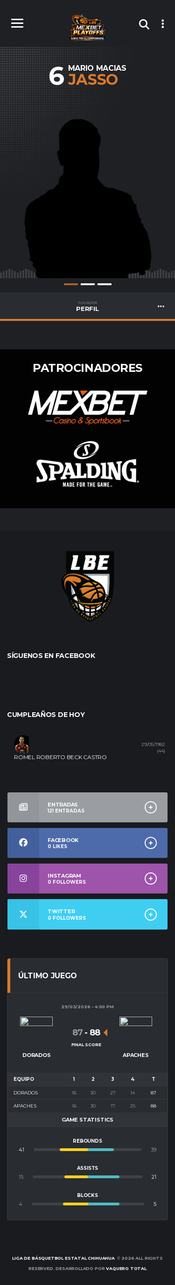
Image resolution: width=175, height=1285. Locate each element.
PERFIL (87, 306)
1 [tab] (71, 284)
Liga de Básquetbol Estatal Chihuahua (63, 1258)
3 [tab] (105, 284)
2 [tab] (88, 284)
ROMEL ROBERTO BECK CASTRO (60, 757)
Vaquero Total (126, 1268)
